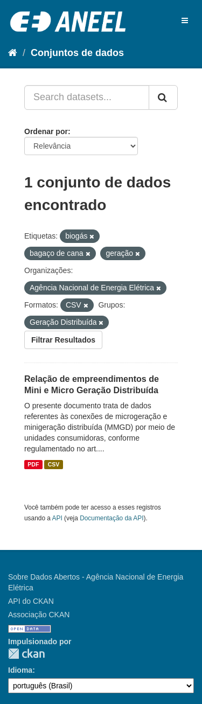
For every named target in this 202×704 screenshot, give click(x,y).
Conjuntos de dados (77, 52)
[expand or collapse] (185, 20)
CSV (54, 464)
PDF (33, 464)
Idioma (20, 670)
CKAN (26, 653)
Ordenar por (46, 131)
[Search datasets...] (86, 97)
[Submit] (163, 97)
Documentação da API (111, 518)
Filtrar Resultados (63, 340)
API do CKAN (31, 601)
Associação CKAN (38, 614)
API (57, 518)
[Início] (12, 52)
